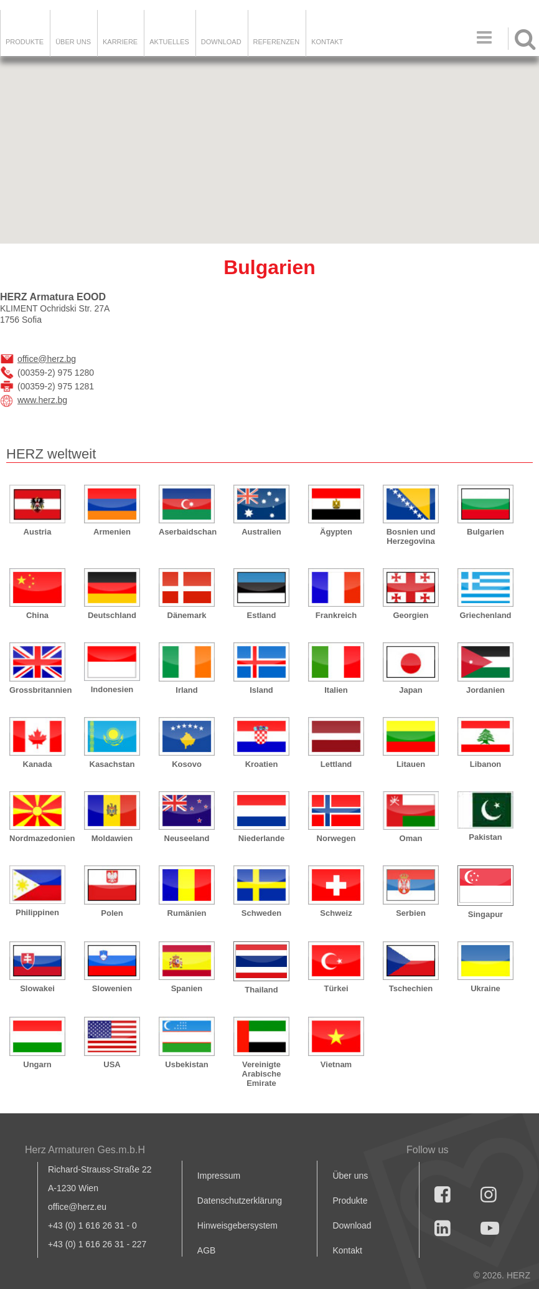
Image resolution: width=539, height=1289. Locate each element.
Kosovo (187, 764)
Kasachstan (112, 764)
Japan (411, 690)
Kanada (37, 764)
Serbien (411, 913)
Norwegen (336, 838)
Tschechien (411, 988)
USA (111, 1064)
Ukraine (485, 988)
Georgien (410, 615)
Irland (186, 690)
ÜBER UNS (73, 41)
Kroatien (261, 764)
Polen (112, 913)
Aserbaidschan (187, 531)
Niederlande (261, 838)
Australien (261, 531)
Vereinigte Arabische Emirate (261, 1074)
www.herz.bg (42, 400)
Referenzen (276, 41)
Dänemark (187, 615)
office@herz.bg (46, 359)
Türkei (336, 988)
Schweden (261, 913)
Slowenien (112, 988)
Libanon (486, 764)
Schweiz (336, 913)
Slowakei (37, 988)
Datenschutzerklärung (239, 1201)
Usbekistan (186, 1064)
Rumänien (187, 913)
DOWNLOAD (221, 41)
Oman (411, 838)
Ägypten (336, 531)
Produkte (25, 41)
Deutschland (112, 615)
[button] (507, 215)
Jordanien (485, 690)
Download (351, 1225)
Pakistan (485, 837)
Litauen (410, 764)
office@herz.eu (77, 1207)
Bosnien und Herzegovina (411, 536)
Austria (38, 531)
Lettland (336, 764)
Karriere (120, 41)
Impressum (218, 1176)
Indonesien (112, 689)
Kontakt (347, 1250)
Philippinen (37, 912)
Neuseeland (187, 838)
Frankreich (336, 615)
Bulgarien (485, 531)
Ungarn (37, 1064)
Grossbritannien (37, 690)
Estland (261, 615)
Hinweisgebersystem (237, 1225)
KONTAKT (327, 41)
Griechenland (485, 615)
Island (261, 690)
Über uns (350, 1176)
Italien (336, 690)
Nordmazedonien (37, 838)
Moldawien (112, 838)
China (37, 615)
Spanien (187, 988)
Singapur (485, 914)
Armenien (112, 531)
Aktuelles (169, 41)
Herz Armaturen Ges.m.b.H (85, 1149)
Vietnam (336, 1064)
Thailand (261, 989)
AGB (206, 1250)
